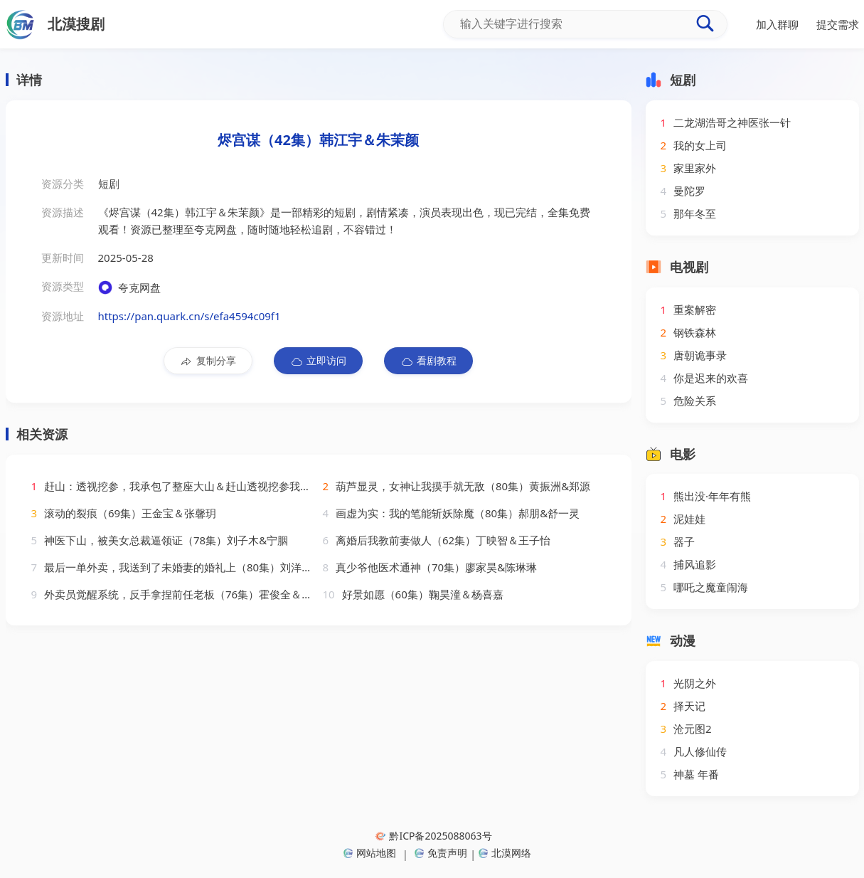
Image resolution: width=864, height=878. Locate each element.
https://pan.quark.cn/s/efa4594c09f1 (189, 316)
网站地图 (369, 853)
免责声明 (441, 853)
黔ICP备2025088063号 (433, 835)
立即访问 (318, 361)
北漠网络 (505, 853)
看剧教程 (428, 361)
